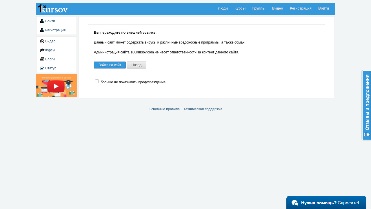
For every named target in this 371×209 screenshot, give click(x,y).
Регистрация (301, 8)
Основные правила (164, 109)
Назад (136, 65)
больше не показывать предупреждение (130, 82)
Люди (223, 8)
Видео (277, 8)
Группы (258, 8)
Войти (323, 8)
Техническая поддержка (202, 109)
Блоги (50, 59)
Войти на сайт (110, 65)
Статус (50, 68)
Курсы (239, 8)
